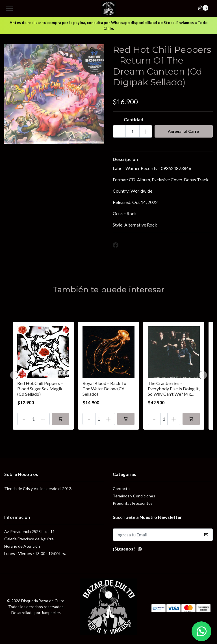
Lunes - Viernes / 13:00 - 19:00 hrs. (35, 553)
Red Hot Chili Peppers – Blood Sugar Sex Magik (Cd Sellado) (40, 388)
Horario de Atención (22, 546)
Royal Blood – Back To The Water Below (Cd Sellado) (104, 388)
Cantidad (133, 119)
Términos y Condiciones (134, 495)
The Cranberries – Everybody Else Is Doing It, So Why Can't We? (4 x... (173, 388)
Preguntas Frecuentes (133, 503)
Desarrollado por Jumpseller (35, 612)
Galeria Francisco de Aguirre (29, 538)
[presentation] (14, 375)
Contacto (121, 488)
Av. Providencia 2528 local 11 (29, 531)
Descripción (125, 159)
